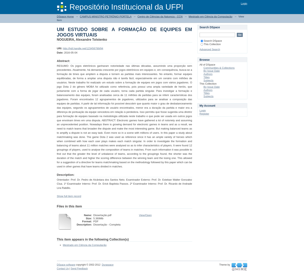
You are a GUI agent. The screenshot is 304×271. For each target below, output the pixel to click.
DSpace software (66, 264)
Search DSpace (211, 40)
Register (204, 113)
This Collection (211, 44)
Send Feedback (79, 268)
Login (244, 3)
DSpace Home (65, 16)
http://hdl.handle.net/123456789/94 (83, 48)
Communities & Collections (219, 67)
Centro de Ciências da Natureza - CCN (160, 16)
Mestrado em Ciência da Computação (210, 16)
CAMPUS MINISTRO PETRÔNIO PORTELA (105, 16)
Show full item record (69, 196)
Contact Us (63, 268)
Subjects (209, 80)
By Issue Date (212, 70)
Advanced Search (210, 49)
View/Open (145, 215)
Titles (207, 77)
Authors (208, 74)
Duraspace (107, 264)
